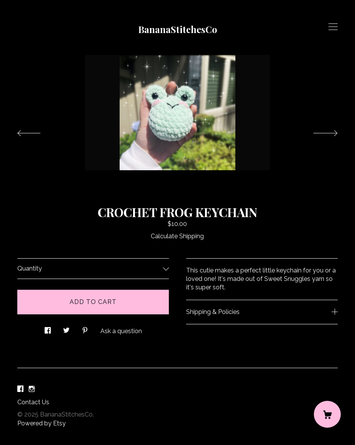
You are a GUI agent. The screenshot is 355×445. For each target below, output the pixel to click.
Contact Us (33, 402)
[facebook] (20, 389)
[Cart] (327, 414)
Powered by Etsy (41, 423)
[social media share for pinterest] (85, 328)
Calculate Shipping (177, 236)
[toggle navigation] (333, 27)
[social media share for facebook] (48, 328)
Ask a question (121, 331)
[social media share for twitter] (66, 328)
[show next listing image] (318, 131)
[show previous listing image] (36, 131)
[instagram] (32, 389)
